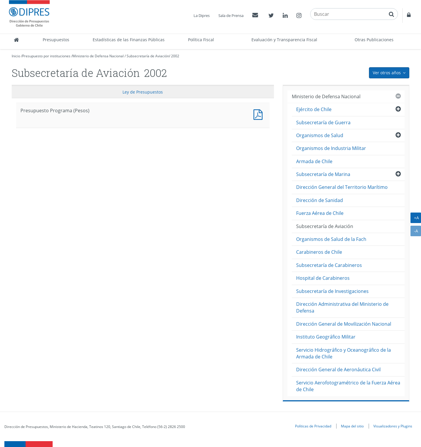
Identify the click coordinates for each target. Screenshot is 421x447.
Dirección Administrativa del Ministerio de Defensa (342, 307)
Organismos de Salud (319, 135)
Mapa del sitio (352, 426)
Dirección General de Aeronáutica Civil (338, 369)
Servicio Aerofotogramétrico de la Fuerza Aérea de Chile (348, 386)
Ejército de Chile (314, 109)
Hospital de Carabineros (323, 278)
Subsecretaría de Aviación (148, 55)
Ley (142, 92)
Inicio (16, 55)
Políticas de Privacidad (313, 426)
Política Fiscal (201, 39)
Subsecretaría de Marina (323, 174)
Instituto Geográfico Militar (326, 337)
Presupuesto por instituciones (46, 55)
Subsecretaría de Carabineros (329, 265)
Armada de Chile (314, 161)
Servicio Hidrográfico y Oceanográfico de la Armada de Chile (343, 353)
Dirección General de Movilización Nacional (343, 324)
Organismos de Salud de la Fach (331, 239)
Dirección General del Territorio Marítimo (342, 187)
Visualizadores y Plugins (392, 426)
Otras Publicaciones (374, 39)
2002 (175, 55)
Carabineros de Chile (319, 252)
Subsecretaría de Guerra (323, 122)
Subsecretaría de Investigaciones (332, 291)
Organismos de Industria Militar (331, 148)
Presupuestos (56, 39)
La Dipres (202, 15)
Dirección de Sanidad (319, 200)
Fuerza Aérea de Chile (320, 213)
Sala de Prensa (231, 15)
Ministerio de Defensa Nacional (98, 55)
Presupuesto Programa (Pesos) (259, 113)
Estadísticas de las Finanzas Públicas (129, 39)
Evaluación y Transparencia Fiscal (284, 39)
